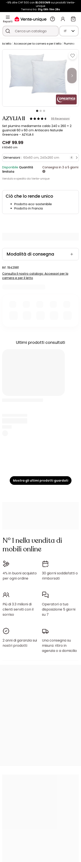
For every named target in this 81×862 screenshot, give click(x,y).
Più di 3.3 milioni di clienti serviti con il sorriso (18, 609)
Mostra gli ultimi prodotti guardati (40, 480)
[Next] (72, 75)
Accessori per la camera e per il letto (37, 43)
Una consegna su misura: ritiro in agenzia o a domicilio (59, 645)
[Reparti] (7, 17)
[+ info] (43, 171)
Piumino (69, 43)
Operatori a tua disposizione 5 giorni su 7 (58, 609)
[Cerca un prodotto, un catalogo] (8, 31)
